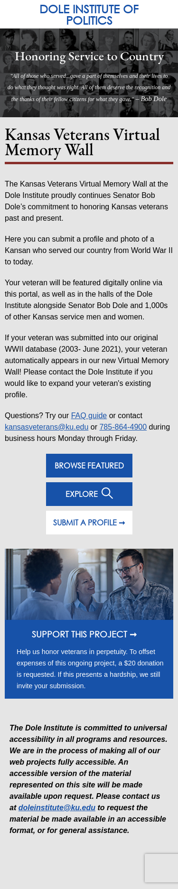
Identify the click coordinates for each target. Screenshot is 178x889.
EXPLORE (89, 493)
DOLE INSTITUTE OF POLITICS (89, 14)
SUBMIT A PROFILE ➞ (89, 522)
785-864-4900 (123, 427)
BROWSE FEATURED (89, 465)
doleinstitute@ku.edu (57, 808)
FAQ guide (89, 416)
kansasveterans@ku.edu (46, 427)
